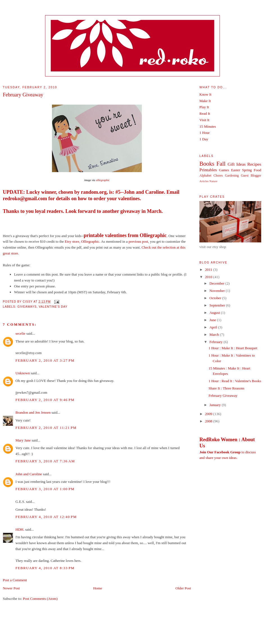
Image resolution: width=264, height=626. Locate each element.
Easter (235, 170)
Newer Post (11, 588)
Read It (204, 113)
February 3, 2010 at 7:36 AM (45, 461)
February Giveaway (23, 95)
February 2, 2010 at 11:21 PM (46, 427)
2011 (209, 269)
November (218, 291)
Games (224, 170)
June (213, 320)
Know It (205, 94)
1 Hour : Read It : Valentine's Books (234, 381)
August (215, 312)
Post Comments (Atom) (40, 598)
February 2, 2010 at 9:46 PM (44, 400)
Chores (218, 175)
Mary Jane (23, 440)
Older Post (183, 588)
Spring (247, 170)
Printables (208, 169)
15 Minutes (207, 126)
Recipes (254, 164)
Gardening (232, 175)
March (215, 334)
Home (97, 588)
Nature (213, 181)
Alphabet (205, 175)
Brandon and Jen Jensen (33, 412)
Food (257, 170)
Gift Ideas (236, 164)
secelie (20, 333)
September (218, 305)
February (217, 342)
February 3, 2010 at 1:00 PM (44, 489)
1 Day (203, 139)
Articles (204, 181)
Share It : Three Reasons (226, 388)
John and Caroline (28, 474)
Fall (221, 163)
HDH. (19, 529)
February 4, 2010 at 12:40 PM (46, 517)
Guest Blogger (251, 175)
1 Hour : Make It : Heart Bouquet (232, 348)
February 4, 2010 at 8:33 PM (44, 568)
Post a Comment (15, 580)
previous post (138, 241)
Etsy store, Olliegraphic (82, 241)
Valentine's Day (53, 306)
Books (206, 163)
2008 (209, 421)
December (218, 283)
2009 (209, 414)
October (216, 298)
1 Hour (204, 132)
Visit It (204, 120)
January (216, 405)
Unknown (22, 373)
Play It (204, 107)
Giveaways (27, 306)
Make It (205, 101)
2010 (209, 277)
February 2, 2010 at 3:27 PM (44, 360)
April (214, 327)
